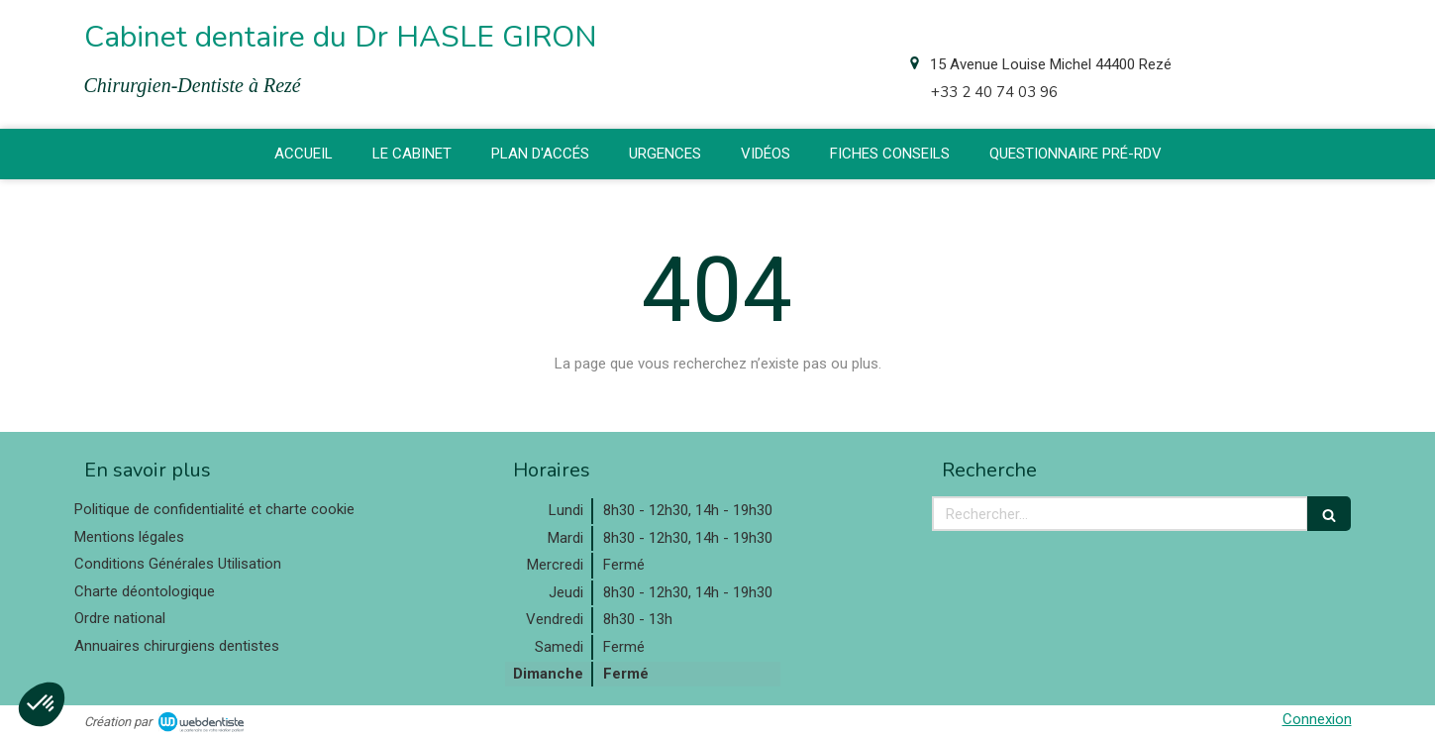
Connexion (1317, 719)
